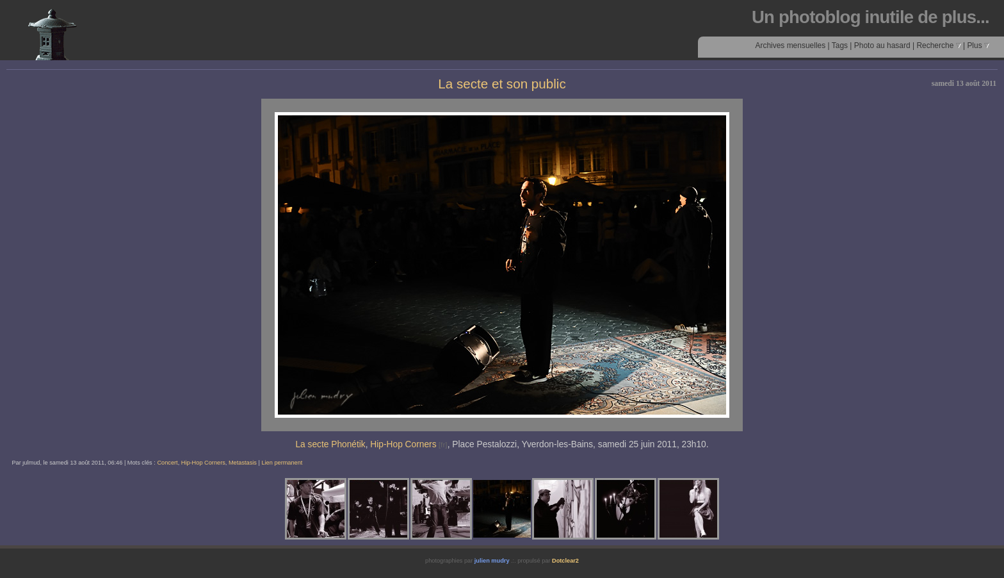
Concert (167, 462)
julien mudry (492, 560)
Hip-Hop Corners (403, 444)
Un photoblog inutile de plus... (870, 17)
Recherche (938, 45)
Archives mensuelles (790, 45)
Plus (978, 45)
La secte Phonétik (330, 444)
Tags (840, 45)
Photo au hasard (882, 45)
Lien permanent (281, 462)
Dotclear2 (565, 560)
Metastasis (243, 462)
